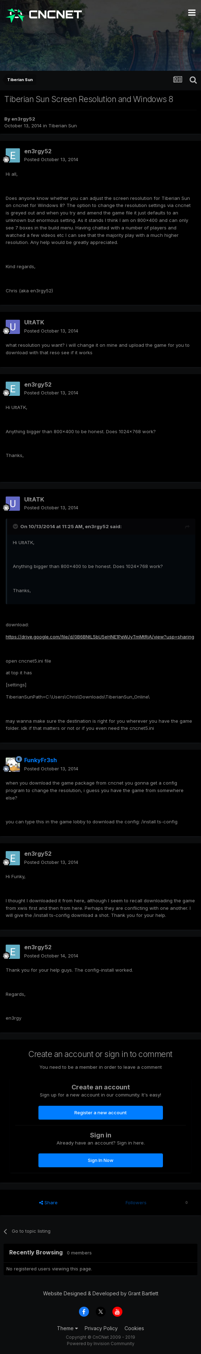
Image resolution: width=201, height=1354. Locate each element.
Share (48, 1202)
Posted (51, 159)
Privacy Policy (101, 1328)
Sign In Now (100, 1160)
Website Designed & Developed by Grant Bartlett (100, 1293)
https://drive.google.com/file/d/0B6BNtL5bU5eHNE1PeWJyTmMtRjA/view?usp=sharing (100, 636)
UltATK (34, 322)
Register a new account (100, 1112)
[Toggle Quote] (16, 526)
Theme (67, 1328)
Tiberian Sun (62, 125)
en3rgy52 (23, 119)
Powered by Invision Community (100, 1343)
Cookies (134, 1328)
